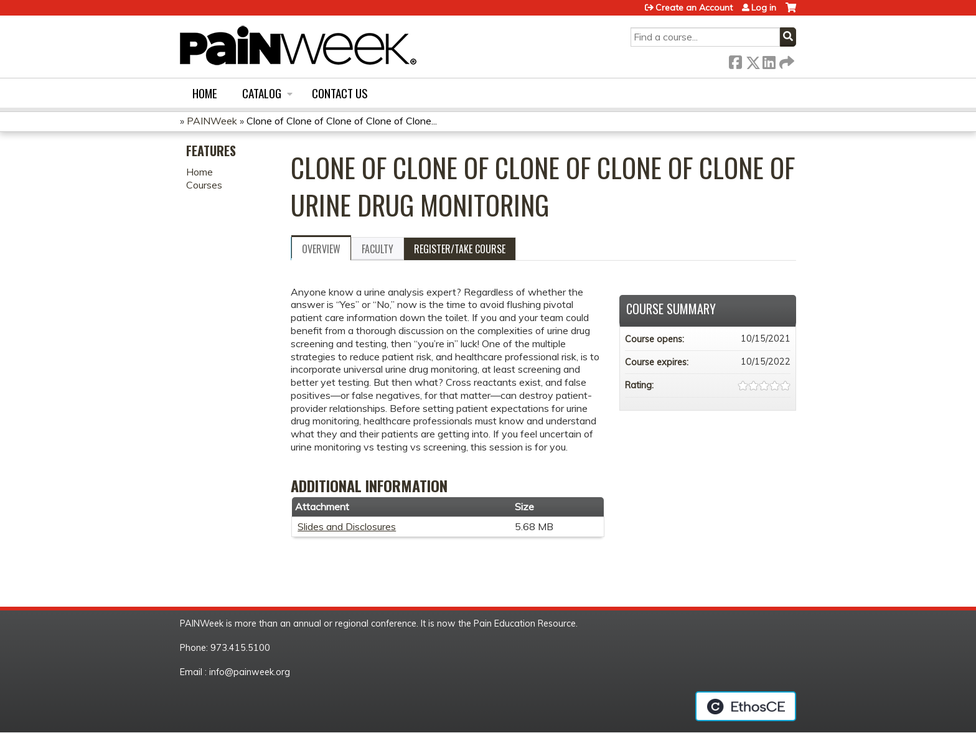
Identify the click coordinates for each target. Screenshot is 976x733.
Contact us (340, 93)
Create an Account (694, 7)
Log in (763, 7)
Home (204, 93)
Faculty (377, 248)
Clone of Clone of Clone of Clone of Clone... (341, 120)
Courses (204, 185)
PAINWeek (212, 120)
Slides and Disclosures (347, 526)
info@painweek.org (249, 672)
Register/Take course (459, 248)
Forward (785, 60)
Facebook (735, 60)
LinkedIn (768, 60)
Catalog (261, 93)
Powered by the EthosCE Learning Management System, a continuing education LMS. (745, 706)
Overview (321, 248)
